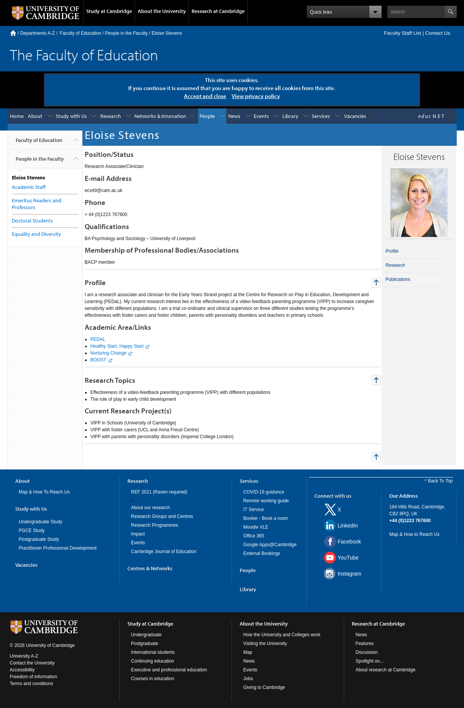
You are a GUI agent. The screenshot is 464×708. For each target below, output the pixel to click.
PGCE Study (32, 530)
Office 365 (253, 536)
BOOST (98, 360)
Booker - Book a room (265, 518)
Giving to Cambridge (264, 687)
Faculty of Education (81, 33)
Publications (397, 279)
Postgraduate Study (39, 539)
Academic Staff (28, 187)
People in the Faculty (126, 33)
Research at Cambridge (218, 11)
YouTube (348, 558)
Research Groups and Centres (162, 516)
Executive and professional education (169, 670)
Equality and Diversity (36, 234)
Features (365, 643)
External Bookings (261, 553)
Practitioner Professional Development (58, 548)
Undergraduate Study (40, 521)
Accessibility (22, 670)
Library (290, 116)
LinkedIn (348, 526)
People (207, 116)
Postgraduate (144, 643)
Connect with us (332, 495)
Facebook (349, 542)
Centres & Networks (149, 568)
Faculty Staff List (402, 33)
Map (247, 652)
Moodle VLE (255, 527)
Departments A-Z (37, 33)
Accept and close (205, 96)
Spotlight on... (369, 661)
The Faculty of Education (84, 54)
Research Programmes (154, 525)
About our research (150, 507)
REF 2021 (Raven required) (159, 492)
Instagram (349, 574)
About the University (162, 11)
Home (13, 33)
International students (153, 652)
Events (261, 116)
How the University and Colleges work (282, 634)
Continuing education (152, 661)
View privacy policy (256, 96)
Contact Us (437, 33)
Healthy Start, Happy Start (116, 346)
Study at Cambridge (109, 11)
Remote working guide (266, 500)
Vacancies (355, 116)
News (234, 116)
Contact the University (32, 663)
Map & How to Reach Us (414, 534)
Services (321, 116)
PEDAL (97, 339)
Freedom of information (33, 676)
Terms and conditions (31, 683)
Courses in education (152, 678)
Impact (138, 534)
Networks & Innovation (160, 116)
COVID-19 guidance (263, 492)
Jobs (248, 678)
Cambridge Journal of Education (163, 551)
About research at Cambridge (386, 670)
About (35, 116)
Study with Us (71, 116)
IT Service (253, 509)
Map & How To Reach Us (44, 492)
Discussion (367, 652)
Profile (391, 251)
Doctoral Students (32, 220)
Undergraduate (146, 634)
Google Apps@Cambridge (270, 544)
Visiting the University (265, 643)
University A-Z (24, 656)
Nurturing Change (108, 353)
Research (110, 116)
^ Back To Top (439, 481)
